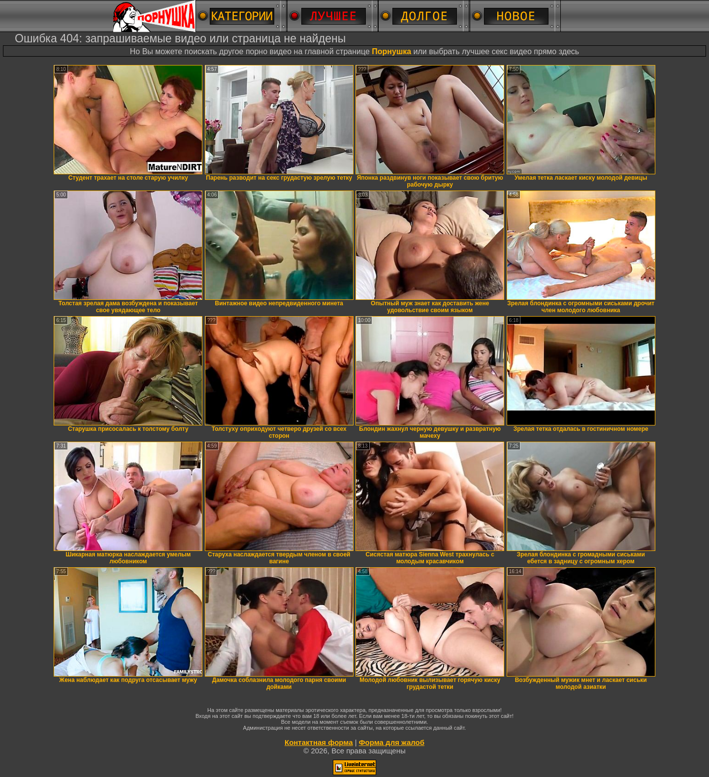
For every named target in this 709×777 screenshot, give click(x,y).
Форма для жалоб (391, 742)
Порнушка (391, 51)
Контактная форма (319, 742)
